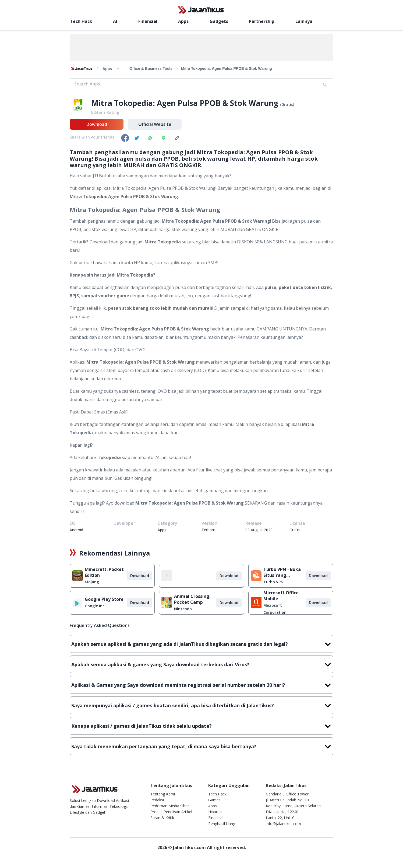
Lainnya (303, 21)
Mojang (92, 581)
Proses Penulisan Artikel (171, 811)
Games (214, 799)
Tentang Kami (162, 794)
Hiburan (215, 811)
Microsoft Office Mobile (281, 596)
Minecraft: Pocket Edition (104, 572)
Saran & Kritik (162, 817)
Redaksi (157, 799)
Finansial (147, 21)
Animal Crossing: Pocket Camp (192, 599)
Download (96, 124)
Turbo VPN (273, 581)
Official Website (154, 124)
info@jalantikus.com (283, 823)
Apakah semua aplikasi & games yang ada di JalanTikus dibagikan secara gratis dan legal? (201, 644)
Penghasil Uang (221, 823)
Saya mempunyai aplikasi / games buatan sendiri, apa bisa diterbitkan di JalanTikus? (201, 705)
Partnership (261, 21)
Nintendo (183, 608)
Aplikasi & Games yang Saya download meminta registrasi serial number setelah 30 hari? (201, 685)
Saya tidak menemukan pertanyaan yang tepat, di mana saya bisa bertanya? (201, 746)
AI (115, 21)
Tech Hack (81, 21)
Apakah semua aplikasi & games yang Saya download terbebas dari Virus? (201, 664)
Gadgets (219, 21)
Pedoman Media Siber (169, 805)
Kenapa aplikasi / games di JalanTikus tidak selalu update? (201, 726)
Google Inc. (95, 605)
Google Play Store (104, 599)
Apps (183, 21)
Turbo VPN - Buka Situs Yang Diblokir (282, 572)
